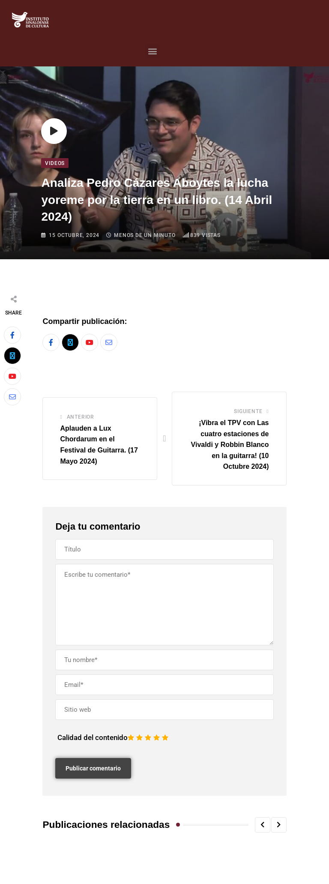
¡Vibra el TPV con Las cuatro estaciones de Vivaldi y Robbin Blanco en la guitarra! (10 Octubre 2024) (230, 444)
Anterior (80, 417)
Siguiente (248, 411)
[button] (152, 51)
